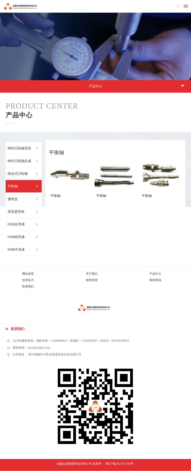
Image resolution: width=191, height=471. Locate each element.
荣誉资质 (92, 280)
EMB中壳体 (16, 249)
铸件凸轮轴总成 (19, 161)
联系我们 (28, 286)
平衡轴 (13, 186)
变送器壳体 (16, 211)
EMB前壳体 (16, 237)
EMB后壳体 (16, 224)
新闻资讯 (155, 280)
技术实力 (28, 280)
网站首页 (28, 273)
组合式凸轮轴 (18, 173)
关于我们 (92, 273)
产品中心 (155, 273)
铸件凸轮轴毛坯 (19, 148)
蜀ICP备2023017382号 (119, 463)
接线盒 (13, 199)
